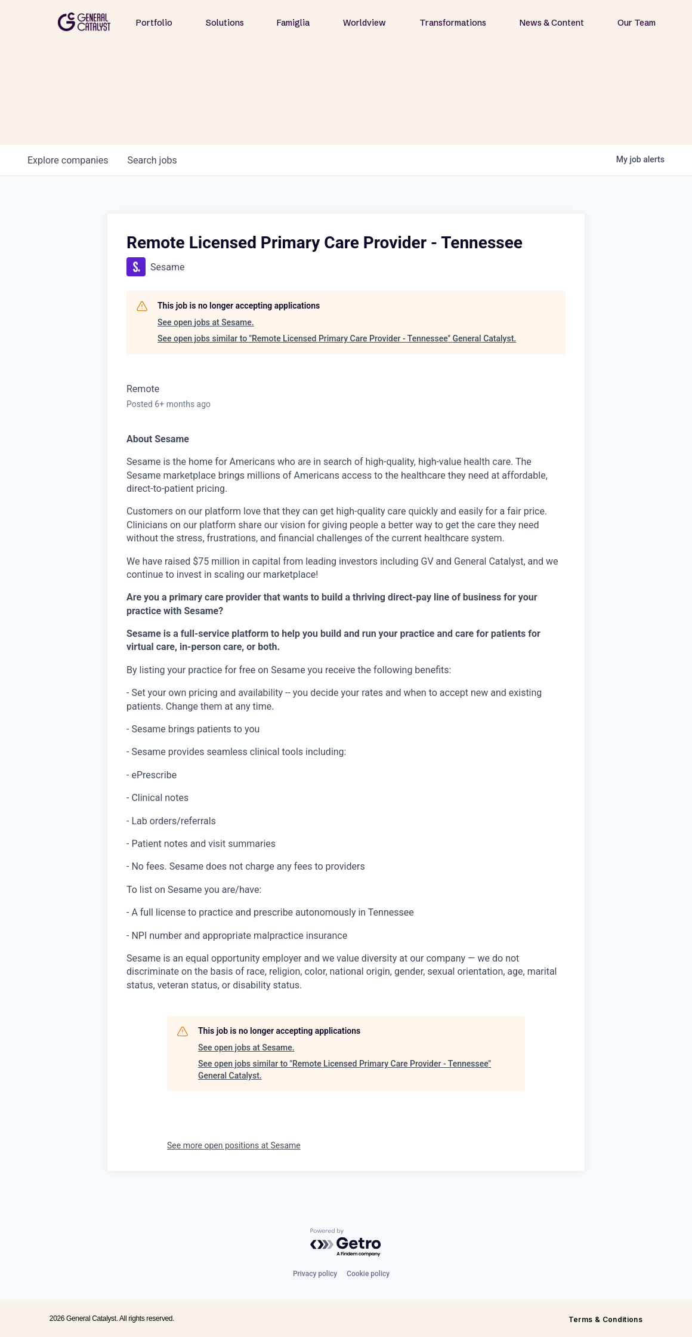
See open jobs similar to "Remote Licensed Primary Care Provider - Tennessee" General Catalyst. (336, 338)
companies (67, 160)
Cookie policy (368, 1274)
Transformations (452, 22)
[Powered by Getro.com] (346, 1243)
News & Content (552, 22)
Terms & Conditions (605, 1319)
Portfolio (154, 22)
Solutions (225, 22)
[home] (84, 22)
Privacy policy (315, 1274)
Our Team (636, 22)
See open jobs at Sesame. (205, 322)
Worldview (364, 22)
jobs (152, 160)
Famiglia (293, 22)
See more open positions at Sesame (234, 1145)
